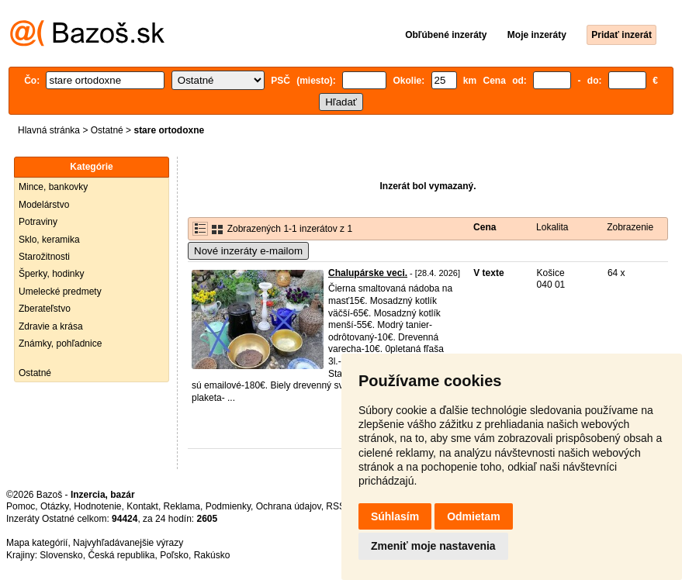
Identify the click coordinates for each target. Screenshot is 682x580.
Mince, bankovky (53, 186)
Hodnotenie (97, 506)
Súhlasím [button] (395, 516)
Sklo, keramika (49, 239)
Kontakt (142, 506)
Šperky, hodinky (52, 273)
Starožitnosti (44, 256)
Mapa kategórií (37, 542)
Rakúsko (212, 555)
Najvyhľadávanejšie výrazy (128, 542)
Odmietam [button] (473, 516)
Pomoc (20, 506)
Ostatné (107, 130)
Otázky (54, 506)
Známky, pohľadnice (60, 343)
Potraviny (38, 221)
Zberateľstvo (45, 308)
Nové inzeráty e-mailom (248, 251)
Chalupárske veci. (367, 273)
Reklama (182, 506)
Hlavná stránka (49, 130)
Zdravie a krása (51, 326)
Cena (484, 227)
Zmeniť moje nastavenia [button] (433, 546)
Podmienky (228, 506)
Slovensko (61, 555)
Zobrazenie (630, 227)
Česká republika (121, 555)
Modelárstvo (44, 204)
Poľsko (174, 555)
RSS (335, 506)
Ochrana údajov (288, 506)
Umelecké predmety (60, 291)
